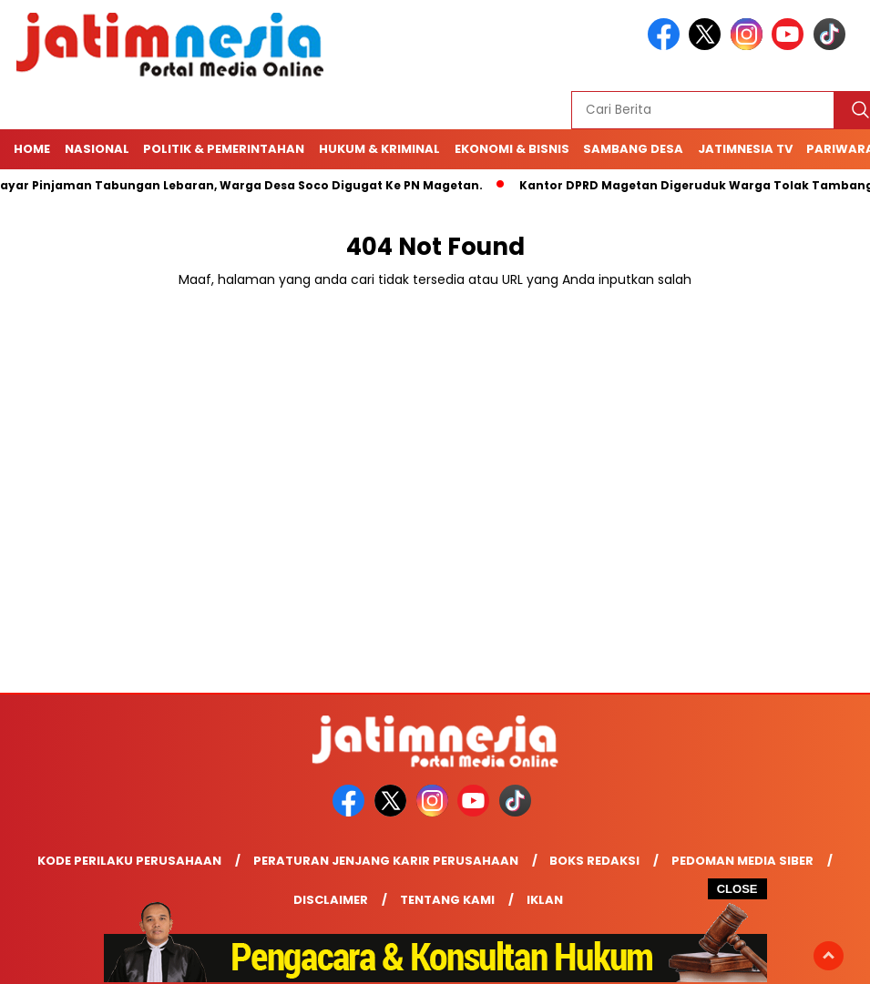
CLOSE (737, 889)
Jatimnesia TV (745, 148)
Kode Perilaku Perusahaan (129, 860)
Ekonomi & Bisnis (512, 148)
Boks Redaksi (594, 860)
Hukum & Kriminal (379, 148)
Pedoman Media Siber (742, 860)
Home (32, 148)
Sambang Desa (633, 148)
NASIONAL (97, 148)
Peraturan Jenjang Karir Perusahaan (385, 860)
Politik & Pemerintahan (223, 148)
